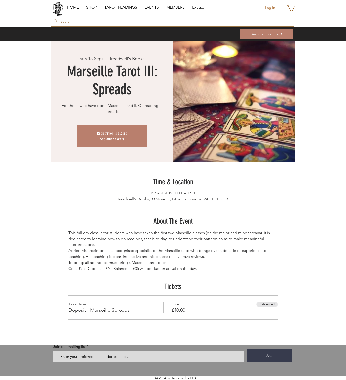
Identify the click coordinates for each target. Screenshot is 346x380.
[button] (92, 7)
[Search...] (172, 21)
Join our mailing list (69, 346)
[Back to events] (266, 34)
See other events (112, 139)
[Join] (269, 355)
